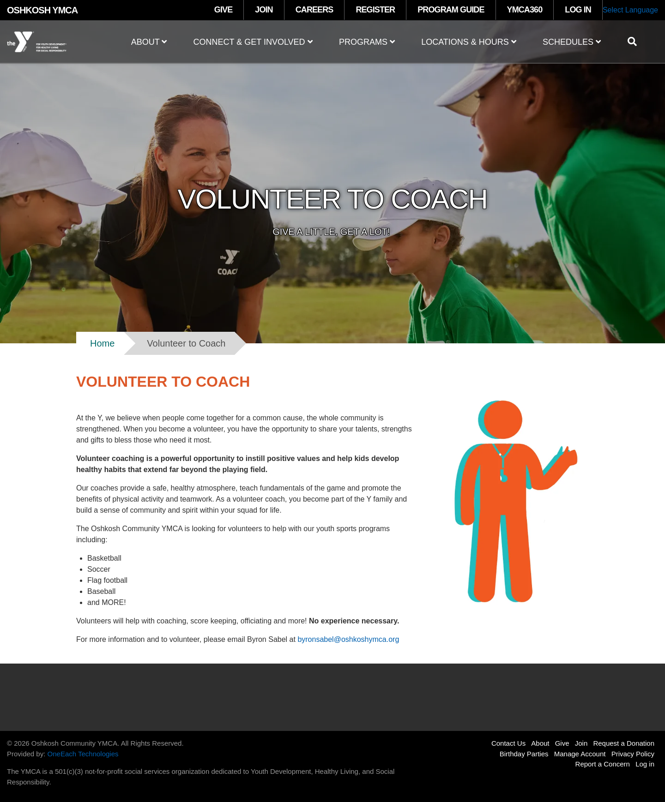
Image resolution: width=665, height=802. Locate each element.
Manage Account (580, 754)
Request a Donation (623, 743)
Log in (644, 764)
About (149, 42)
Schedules (572, 42)
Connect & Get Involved (253, 42)
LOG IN (578, 9)
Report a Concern (602, 764)
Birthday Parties (524, 754)
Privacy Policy (632, 754)
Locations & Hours (468, 42)
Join (581, 743)
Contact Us (508, 743)
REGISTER (375, 9)
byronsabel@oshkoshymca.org (348, 639)
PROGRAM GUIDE (450, 9)
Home (102, 343)
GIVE (223, 9)
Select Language (630, 10)
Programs (367, 42)
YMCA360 (525, 9)
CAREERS (314, 9)
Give (562, 743)
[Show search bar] (636, 41)
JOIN (263, 9)
